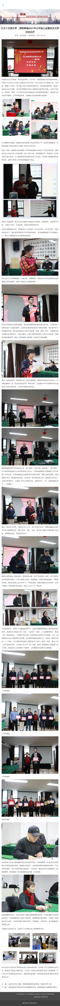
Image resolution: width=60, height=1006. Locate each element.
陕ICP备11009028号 (41, 997)
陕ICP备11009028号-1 (30, 1003)
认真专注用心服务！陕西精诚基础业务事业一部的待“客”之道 (30, 984)
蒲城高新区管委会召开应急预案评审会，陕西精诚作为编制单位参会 (33, 987)
